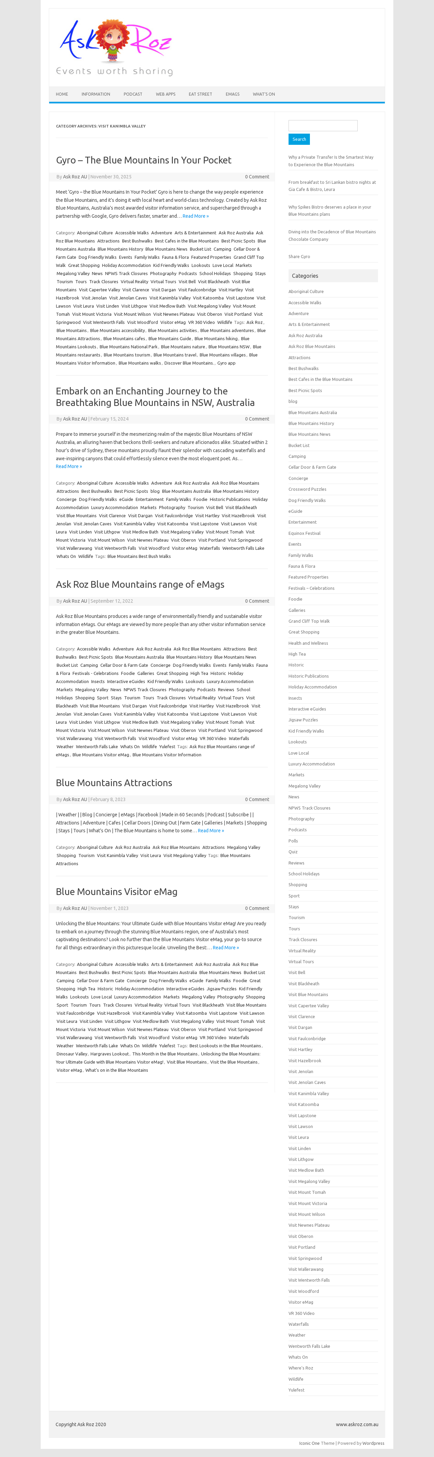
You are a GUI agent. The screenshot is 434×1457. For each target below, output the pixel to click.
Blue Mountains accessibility (117, 330)
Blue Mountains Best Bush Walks (139, 556)
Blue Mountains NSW (229, 346)
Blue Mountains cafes (124, 338)
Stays (260, 273)
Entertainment (150, 499)
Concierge (67, 499)
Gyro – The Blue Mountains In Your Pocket (144, 160)
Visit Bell (187, 281)
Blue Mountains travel (175, 354)
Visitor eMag (173, 322)
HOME (62, 94)
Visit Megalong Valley (209, 306)
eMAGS (232, 94)
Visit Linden (107, 306)
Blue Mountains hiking (216, 338)
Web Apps (165, 94)
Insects (98, 681)
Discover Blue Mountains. (189, 363)
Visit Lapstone (240, 297)
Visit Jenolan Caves (128, 297)
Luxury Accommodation (114, 507)
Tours (81, 281)
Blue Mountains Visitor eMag (101, 754)
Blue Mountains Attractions (114, 782)
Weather (65, 746)
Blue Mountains (72, 330)
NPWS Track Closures (126, 273)
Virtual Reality (134, 281)
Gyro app (226, 363)
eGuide (126, 499)
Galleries (145, 673)
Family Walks (147, 257)
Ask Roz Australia (236, 232)
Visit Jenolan (94, 297)
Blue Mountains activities (172, 330)
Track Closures (103, 281)
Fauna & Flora (175, 257)
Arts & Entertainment (195, 232)
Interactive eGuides (126, 681)
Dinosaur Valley (72, 1053)
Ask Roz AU (75, 176)
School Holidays (215, 273)
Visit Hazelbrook (238, 515)
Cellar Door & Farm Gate (124, 665)
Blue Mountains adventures (227, 330)
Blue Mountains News (166, 249)
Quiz (293, 851)
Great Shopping (84, 265)
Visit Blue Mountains (77, 515)
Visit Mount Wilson (132, 314)
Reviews (226, 689)
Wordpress (373, 1443)
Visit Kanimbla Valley (170, 297)
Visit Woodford (142, 322)
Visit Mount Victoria (92, 314)
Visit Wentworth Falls (104, 322)
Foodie (201, 499)
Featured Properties (211, 257)
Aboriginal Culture (95, 232)
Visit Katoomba (208, 297)
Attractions (108, 240)
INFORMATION (96, 94)
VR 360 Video (201, 322)
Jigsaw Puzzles (222, 988)
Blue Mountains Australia (186, 491)
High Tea (199, 673)
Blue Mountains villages (223, 354)
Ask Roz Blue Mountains (235, 483)
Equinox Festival (304, 533)
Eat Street (200, 94)
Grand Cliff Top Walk (309, 621)
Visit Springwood (245, 540)
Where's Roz (301, 1367)
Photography (163, 273)
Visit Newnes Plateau (174, 314)
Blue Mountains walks (140, 363)
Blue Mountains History (120, 249)
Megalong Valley (73, 273)
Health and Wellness (308, 643)
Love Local (223, 265)
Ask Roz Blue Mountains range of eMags (140, 584)
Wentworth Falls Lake (243, 548)
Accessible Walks (132, 232)
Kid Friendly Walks (171, 265)
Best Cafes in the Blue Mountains (187, 240)
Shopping (243, 273)
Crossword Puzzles (308, 489)
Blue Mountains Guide (170, 338)
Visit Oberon (209, 314)
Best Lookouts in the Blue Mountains (225, 1045)
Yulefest (167, 746)
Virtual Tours (163, 281)
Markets (244, 265)
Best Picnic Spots (238, 240)
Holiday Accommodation (126, 265)
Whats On (66, 556)
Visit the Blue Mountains (234, 1062)
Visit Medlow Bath (167, 306)
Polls (293, 840)
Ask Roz (254, 322)
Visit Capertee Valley (99, 289)
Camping (222, 249)
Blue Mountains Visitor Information (167, 754)
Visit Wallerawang (74, 548)
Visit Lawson (233, 523)
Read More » (196, 216)
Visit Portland (238, 314)
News (97, 273)
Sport (102, 697)
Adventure (161, 232)
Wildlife (224, 322)
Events (125, 257)
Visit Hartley (231, 289)
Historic (218, 673)
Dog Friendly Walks (98, 257)
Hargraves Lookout (110, 1053)
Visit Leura (83, 306)
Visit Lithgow (134, 306)
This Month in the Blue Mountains (165, 1053)
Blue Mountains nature (183, 346)
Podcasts (188, 273)
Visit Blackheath (214, 281)
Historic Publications (230, 499)
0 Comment (257, 176)
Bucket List (200, 249)
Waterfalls (210, 548)
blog (155, 491)
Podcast (133, 94)
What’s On (264, 94)
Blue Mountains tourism (127, 354)
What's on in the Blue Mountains (116, 1070)
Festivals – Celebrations (312, 588)
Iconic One (309, 1443)
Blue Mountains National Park (129, 346)
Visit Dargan (164, 289)
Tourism (65, 281)
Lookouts (201, 265)
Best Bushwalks (137, 240)
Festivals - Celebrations (96, 673)
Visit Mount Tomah (224, 531)
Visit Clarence (135, 289)
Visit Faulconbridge (197, 289)
